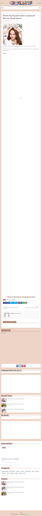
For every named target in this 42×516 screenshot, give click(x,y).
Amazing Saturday (5, 471)
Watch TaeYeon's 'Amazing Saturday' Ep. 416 (15, 398)
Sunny (8, 473)
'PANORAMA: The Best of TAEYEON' (10, 459)
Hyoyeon (18, 471)
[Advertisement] (21, 384)
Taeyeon (12, 473)
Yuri (24, 473)
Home (4, 13)
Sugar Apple (6, 20)
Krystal (7, 13)
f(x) (9, 299)
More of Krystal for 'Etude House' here (21, 297)
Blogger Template (28, 514)
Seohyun (37, 471)
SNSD (33, 471)
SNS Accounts (28, 471)
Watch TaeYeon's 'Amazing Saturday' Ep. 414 (15, 492)
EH (7, 299)
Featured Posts (12, 471)
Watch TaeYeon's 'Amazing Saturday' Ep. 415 (15, 409)
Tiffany (16, 473)
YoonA (20, 473)
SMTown (22, 471)
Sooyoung (3, 473)
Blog (19, 514)
